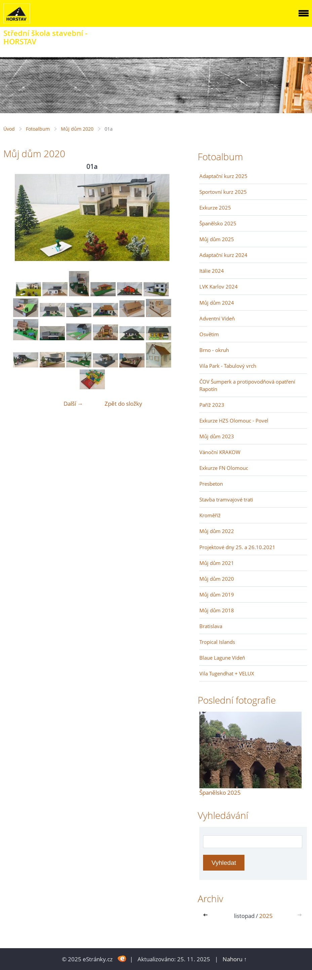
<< (206, 916)
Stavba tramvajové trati (226, 499)
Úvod (9, 129)
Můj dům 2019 (216, 594)
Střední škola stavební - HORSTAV (45, 37)
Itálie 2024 (211, 270)
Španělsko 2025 (217, 223)
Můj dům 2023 (216, 436)
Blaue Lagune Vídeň (222, 657)
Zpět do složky (123, 403)
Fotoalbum (38, 129)
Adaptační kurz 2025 (223, 176)
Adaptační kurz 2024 (223, 255)
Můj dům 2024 (216, 302)
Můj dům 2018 (216, 610)
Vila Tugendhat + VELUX (226, 673)
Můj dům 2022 (216, 531)
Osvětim (209, 334)
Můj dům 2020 (77, 129)
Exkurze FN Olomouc (223, 468)
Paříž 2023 (211, 404)
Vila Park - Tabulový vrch (227, 365)
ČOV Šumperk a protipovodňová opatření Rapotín (247, 385)
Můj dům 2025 (216, 239)
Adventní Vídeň (217, 318)
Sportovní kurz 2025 (223, 191)
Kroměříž (210, 515)
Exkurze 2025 (215, 207)
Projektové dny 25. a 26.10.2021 (237, 547)
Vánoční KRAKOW (219, 452)
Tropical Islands (217, 641)
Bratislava (210, 626)
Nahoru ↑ (235, 959)
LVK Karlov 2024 (218, 286)
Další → (73, 403)
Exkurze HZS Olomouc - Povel (233, 420)
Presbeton (211, 483)
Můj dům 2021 (216, 563)
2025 (266, 916)
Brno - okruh (214, 350)
